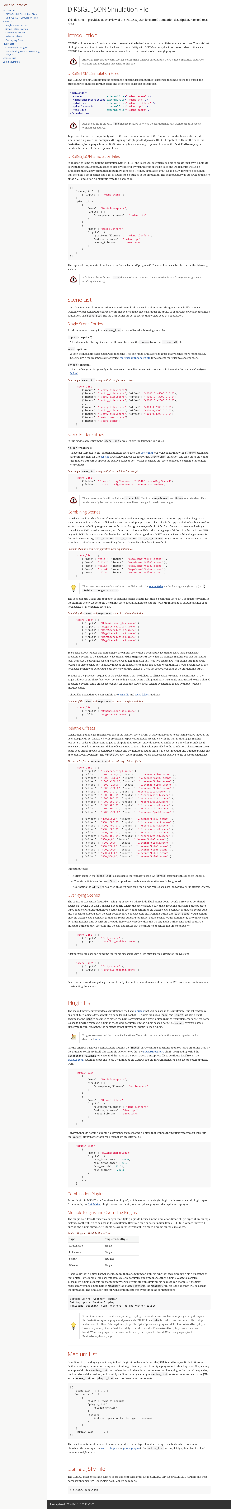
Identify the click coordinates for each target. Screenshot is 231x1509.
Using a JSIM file (11, 61)
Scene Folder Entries (16, 28)
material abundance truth (135, 358)
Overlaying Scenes (15, 40)
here (97, 1039)
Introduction (9, 10)
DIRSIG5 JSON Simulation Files (21, 17)
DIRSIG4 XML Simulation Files (21, 14)
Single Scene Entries (16, 25)
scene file (123, 694)
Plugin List (8, 43)
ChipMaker (94, 1204)
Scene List (8, 21)
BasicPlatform (76, 1059)
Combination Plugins (16, 47)
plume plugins (131, 1448)
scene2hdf (147, 452)
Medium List (9, 57)
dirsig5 (105, 456)
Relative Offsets (13, 36)
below (73, 373)
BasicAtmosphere (153, 1051)
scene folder (156, 586)
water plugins (109, 1448)
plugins (139, 1011)
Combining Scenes (15, 32)
